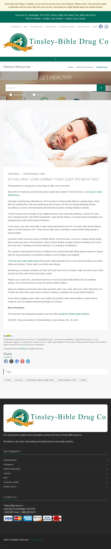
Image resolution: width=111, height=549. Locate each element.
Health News (18, 94)
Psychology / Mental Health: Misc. (40, 380)
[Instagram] (106, 27)
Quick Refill (51, 27)
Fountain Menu (10, 460)
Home (70, 67)
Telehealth (8, 464)
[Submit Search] (101, 87)
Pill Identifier (36, 27)
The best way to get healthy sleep (24, 261)
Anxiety (8, 380)
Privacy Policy (10, 487)
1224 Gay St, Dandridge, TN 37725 (32, 15)
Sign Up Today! (83, 27)
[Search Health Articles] (51, 87)
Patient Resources (84, 67)
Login (94, 27)
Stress (83, 380)
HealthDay (22, 348)
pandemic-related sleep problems (74, 314)
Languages (16, 27)
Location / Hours (66, 27)
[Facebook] (101, 27)
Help (26, 27)
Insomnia (19, 380)
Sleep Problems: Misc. (67, 380)
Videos (38, 94)
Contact (7, 473)
